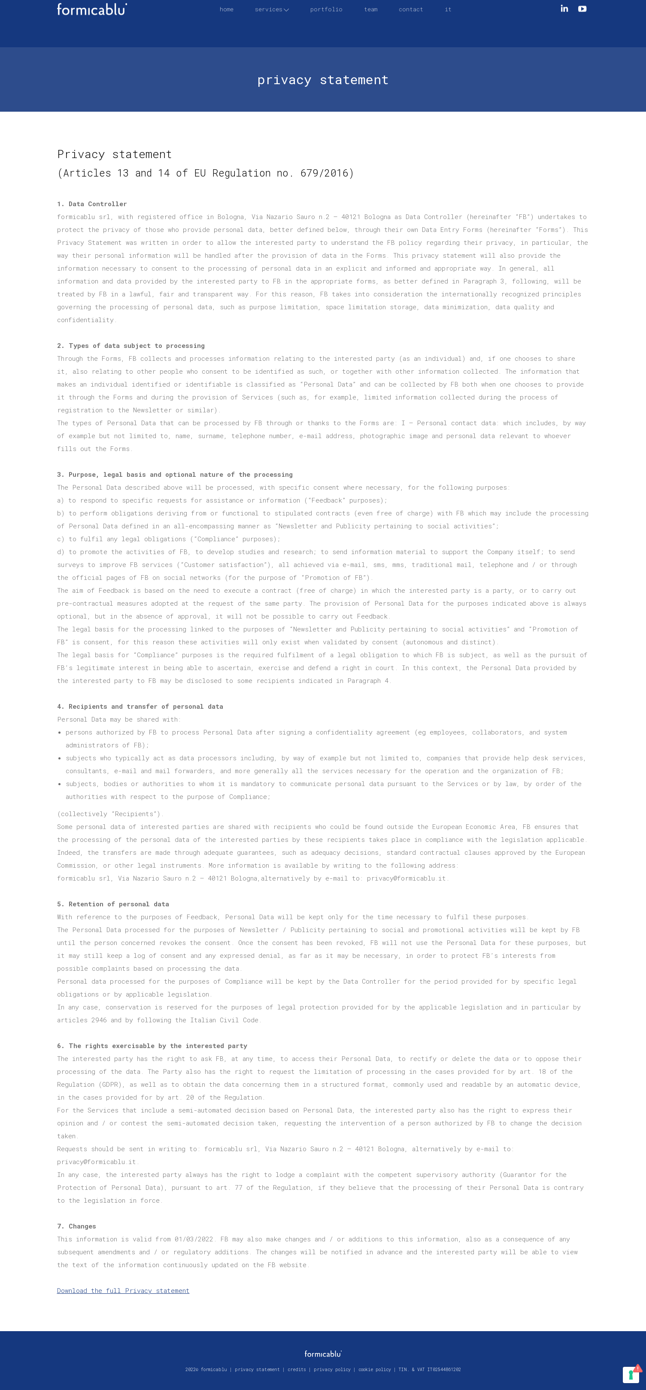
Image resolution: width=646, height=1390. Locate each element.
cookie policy (374, 1369)
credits (297, 1369)
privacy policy (332, 1369)
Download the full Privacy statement (123, 1290)
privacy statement (257, 1369)
